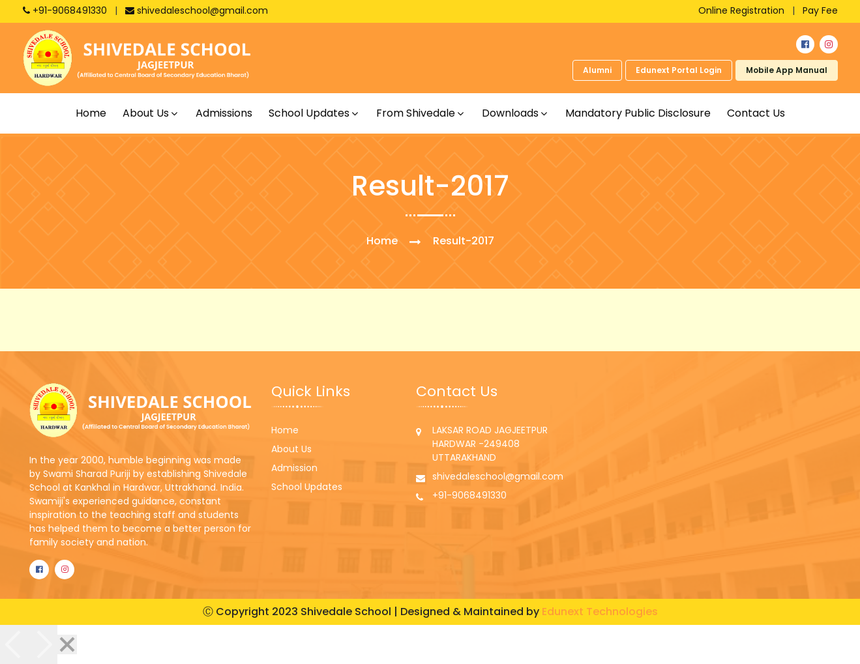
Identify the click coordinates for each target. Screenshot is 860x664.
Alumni (597, 70)
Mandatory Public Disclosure (638, 113)
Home (91, 113)
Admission (294, 467)
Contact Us (756, 113)
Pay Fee (820, 10)
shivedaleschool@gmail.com (196, 10)
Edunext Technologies (600, 611)
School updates (309, 113)
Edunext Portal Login (679, 70)
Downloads (510, 113)
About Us (291, 448)
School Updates (306, 486)
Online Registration (741, 10)
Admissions (224, 113)
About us (146, 113)
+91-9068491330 (66, 10)
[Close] (67, 644)
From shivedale (415, 113)
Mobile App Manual (786, 70)
